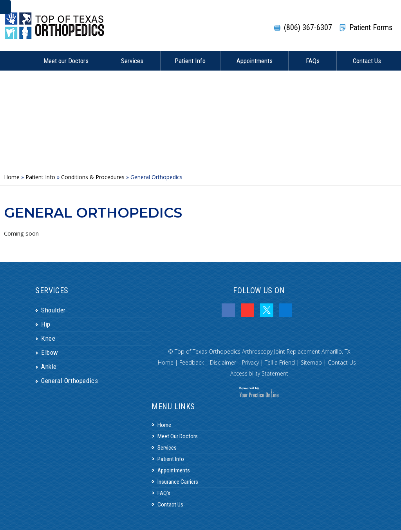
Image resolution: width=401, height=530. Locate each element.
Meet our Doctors (66, 61)
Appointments (255, 61)
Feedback (191, 362)
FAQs (313, 61)
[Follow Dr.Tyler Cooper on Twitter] (266, 310)
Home (14, 61)
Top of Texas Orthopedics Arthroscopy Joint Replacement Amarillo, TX (262, 351)
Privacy (250, 362)
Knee (48, 338)
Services (132, 61)
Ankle (49, 366)
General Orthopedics (69, 381)
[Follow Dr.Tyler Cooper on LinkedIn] (285, 310)
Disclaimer (223, 362)
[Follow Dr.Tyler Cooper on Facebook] (228, 310)
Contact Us (367, 61)
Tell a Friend (280, 362)
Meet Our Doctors (177, 436)
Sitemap (311, 362)
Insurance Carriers (177, 481)
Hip (46, 324)
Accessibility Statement (259, 373)
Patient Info (190, 61)
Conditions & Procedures (93, 177)
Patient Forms (370, 27)
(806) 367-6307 (308, 27)
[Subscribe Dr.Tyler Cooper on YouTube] (247, 310)
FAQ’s (163, 493)
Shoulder (53, 310)
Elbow (49, 352)
